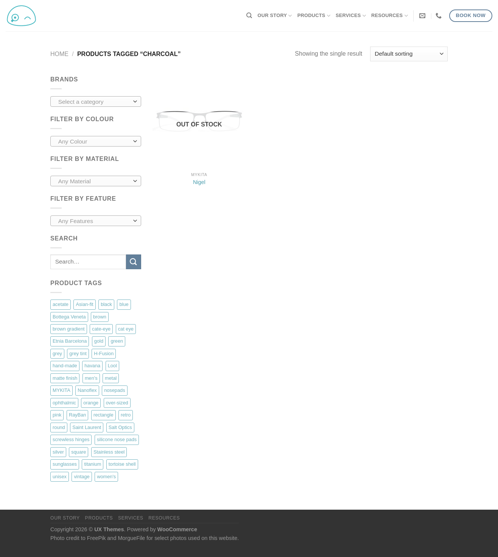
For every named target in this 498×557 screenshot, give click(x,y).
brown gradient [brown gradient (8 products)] (69, 329)
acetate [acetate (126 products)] (60, 304)
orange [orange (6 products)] (90, 403)
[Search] (249, 15)
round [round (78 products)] (59, 427)
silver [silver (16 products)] (58, 452)
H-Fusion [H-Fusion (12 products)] (104, 353)
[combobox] (95, 101)
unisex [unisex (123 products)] (60, 476)
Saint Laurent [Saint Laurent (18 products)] (86, 427)
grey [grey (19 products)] (57, 353)
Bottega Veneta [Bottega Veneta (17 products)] (69, 317)
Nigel (199, 182)
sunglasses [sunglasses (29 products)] (65, 464)
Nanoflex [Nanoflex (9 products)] (87, 390)
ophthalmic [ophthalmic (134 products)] (64, 403)
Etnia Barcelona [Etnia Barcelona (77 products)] (70, 341)
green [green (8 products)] (116, 341)
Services (351, 15)
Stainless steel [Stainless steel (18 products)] (109, 452)
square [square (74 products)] (78, 452)
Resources (389, 15)
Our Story (275, 15)
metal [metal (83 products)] (111, 378)
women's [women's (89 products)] (106, 476)
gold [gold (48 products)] (98, 341)
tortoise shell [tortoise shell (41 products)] (122, 464)
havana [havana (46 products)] (92, 365)
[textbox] (94, 102)
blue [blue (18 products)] (123, 304)
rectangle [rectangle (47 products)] (103, 415)
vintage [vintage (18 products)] (81, 476)
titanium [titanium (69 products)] (92, 464)
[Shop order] (409, 54)
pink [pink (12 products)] (57, 415)
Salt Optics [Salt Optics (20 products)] (120, 427)
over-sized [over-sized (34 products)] (117, 403)
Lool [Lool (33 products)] (112, 365)
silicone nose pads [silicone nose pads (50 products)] (117, 439)
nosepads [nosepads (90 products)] (114, 390)
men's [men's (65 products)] (91, 378)
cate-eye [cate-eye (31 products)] (101, 329)
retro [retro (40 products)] (126, 415)
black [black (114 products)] (106, 304)
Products (313, 15)
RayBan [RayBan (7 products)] (77, 415)
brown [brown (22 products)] (99, 317)
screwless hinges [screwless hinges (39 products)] (71, 439)
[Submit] (133, 261)
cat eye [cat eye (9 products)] (126, 329)
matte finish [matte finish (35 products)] (65, 378)
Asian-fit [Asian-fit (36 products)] (84, 304)
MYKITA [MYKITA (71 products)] (61, 390)
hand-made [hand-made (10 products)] (65, 365)
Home (59, 54)
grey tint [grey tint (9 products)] (78, 353)
